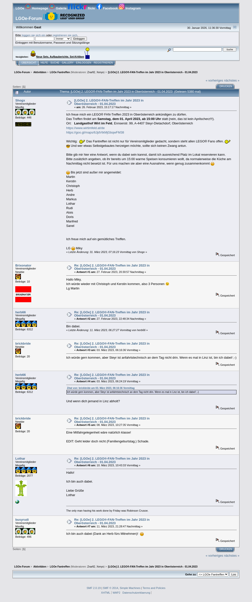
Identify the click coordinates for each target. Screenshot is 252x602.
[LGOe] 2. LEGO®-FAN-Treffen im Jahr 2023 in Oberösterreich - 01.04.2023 (108, 102)
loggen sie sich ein (34, 35)
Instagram (130, 8)
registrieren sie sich (65, 35)
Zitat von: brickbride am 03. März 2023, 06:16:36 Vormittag (101, 388)
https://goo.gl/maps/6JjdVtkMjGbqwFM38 (95, 132)
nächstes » (231, 80)
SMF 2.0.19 (94, 587)
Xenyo (100, 72)
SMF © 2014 (110, 587)
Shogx (20, 100)
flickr (81, 8)
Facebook (107, 8)
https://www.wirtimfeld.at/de (85, 128)
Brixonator (23, 265)
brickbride (23, 343)
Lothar (20, 458)
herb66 (20, 312)
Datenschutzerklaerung (136, 592)
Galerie (58, 8)
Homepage (37, 8)
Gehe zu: (191, 574)
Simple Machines (130, 587)
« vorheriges (214, 80)
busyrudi (22, 519)
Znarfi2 (91, 72)
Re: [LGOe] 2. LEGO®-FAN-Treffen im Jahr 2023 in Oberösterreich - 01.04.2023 (111, 267)
